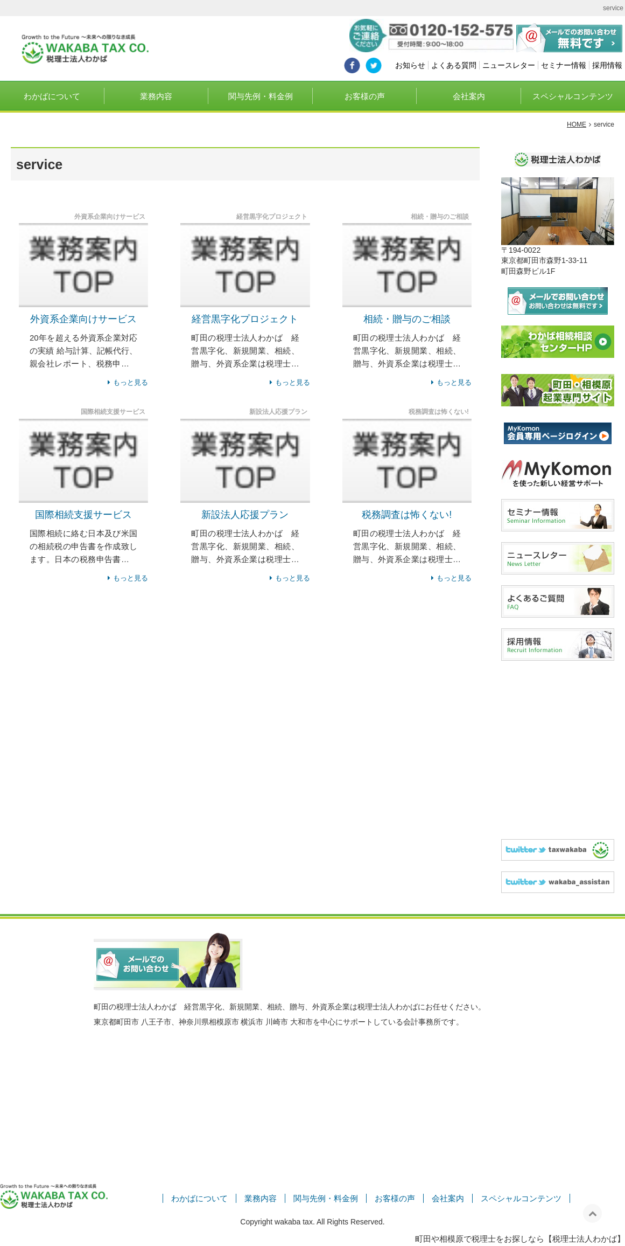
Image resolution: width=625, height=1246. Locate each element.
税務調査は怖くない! (407, 514)
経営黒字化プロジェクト (245, 319)
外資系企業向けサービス (83, 319)
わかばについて (52, 96)
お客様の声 (365, 96)
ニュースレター (508, 65)
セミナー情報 (563, 65)
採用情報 (607, 65)
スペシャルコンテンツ (572, 96)
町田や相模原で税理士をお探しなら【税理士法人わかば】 (520, 1238)
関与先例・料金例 (260, 96)
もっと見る (130, 382)
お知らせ (410, 65)
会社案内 (469, 96)
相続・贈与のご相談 (407, 319)
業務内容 (156, 96)
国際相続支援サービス (83, 514)
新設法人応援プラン (245, 514)
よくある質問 (453, 65)
